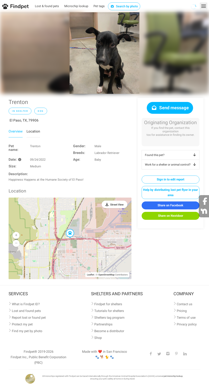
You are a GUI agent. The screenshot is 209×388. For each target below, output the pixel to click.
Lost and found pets (26, 311)
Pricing (182, 311)
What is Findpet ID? (26, 304)
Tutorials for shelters (109, 311)
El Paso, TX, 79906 (24, 120)
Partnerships (103, 324)
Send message (170, 107)
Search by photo (124, 6)
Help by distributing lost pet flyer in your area (170, 192)
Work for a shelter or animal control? (171, 164)
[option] (104, 53)
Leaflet (90, 274)
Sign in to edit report (170, 179)
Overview (16, 131)
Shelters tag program (109, 317)
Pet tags (99, 6)
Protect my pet (22, 324)
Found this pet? (171, 155)
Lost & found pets (47, 6)
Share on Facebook (170, 205)
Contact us (184, 304)
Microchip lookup (76, 6)
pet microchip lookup (173, 376)
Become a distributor (109, 331)
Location (33, 131)
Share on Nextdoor (170, 216)
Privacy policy (187, 324)
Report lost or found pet (29, 317)
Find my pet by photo (27, 331)
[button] (67, 229)
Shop (98, 338)
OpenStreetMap (106, 274)
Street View (117, 204)
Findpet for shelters (108, 304)
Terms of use (186, 317)
